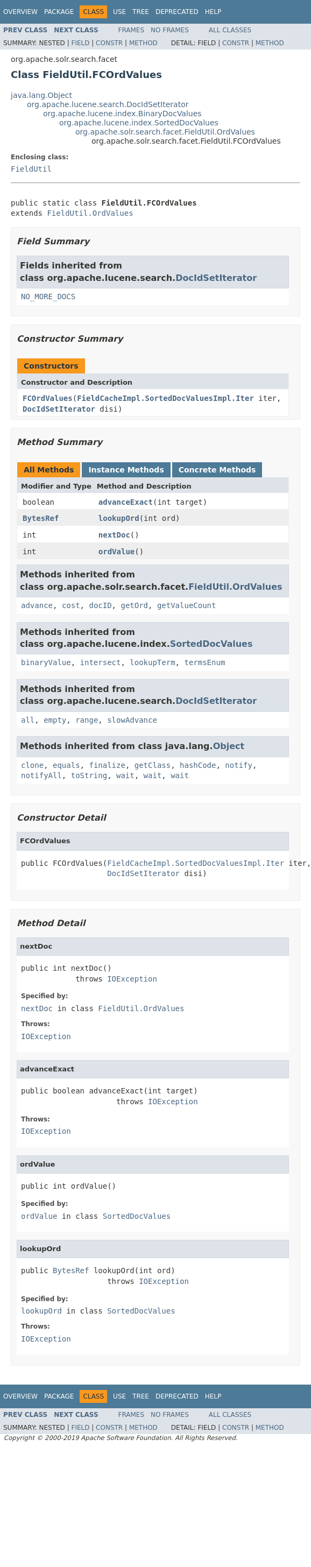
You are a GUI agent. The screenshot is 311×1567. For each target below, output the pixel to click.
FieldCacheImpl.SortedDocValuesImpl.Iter (165, 398)
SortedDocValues (211, 644)
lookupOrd (118, 518)
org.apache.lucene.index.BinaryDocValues (122, 113)
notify (238, 765)
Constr (109, 43)
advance (37, 605)
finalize (107, 765)
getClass (153, 765)
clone (32, 765)
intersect (100, 662)
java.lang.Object (41, 95)
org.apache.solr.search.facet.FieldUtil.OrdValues (165, 132)
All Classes (230, 30)
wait (125, 775)
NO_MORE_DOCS (48, 296)
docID (100, 605)
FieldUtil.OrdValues (90, 213)
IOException (132, 979)
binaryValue (46, 662)
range (86, 720)
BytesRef (41, 518)
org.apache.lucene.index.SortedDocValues (138, 122)
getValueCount (186, 605)
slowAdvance (132, 720)
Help (213, 12)
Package (59, 12)
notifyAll (41, 775)
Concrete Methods (217, 469)
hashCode (198, 765)
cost (71, 605)
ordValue (116, 551)
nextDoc (114, 535)
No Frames (170, 30)
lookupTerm (152, 662)
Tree (140, 12)
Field (80, 43)
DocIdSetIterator (216, 278)
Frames (131, 30)
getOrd (134, 605)
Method (143, 43)
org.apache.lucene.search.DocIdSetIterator (107, 104)
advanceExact (125, 502)
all (27, 720)
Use (119, 12)
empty (55, 720)
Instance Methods (126, 469)
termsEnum (204, 662)
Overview (20, 12)
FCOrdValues (48, 398)
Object (229, 746)
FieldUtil (31, 169)
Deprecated (177, 12)
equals (66, 765)
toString (89, 775)
